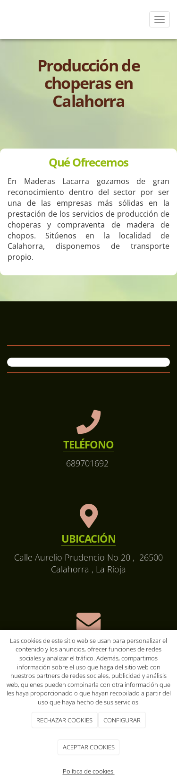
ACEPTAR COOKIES (89, 747)
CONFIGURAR (122, 720)
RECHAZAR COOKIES (64, 720)
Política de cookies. (89, 771)
